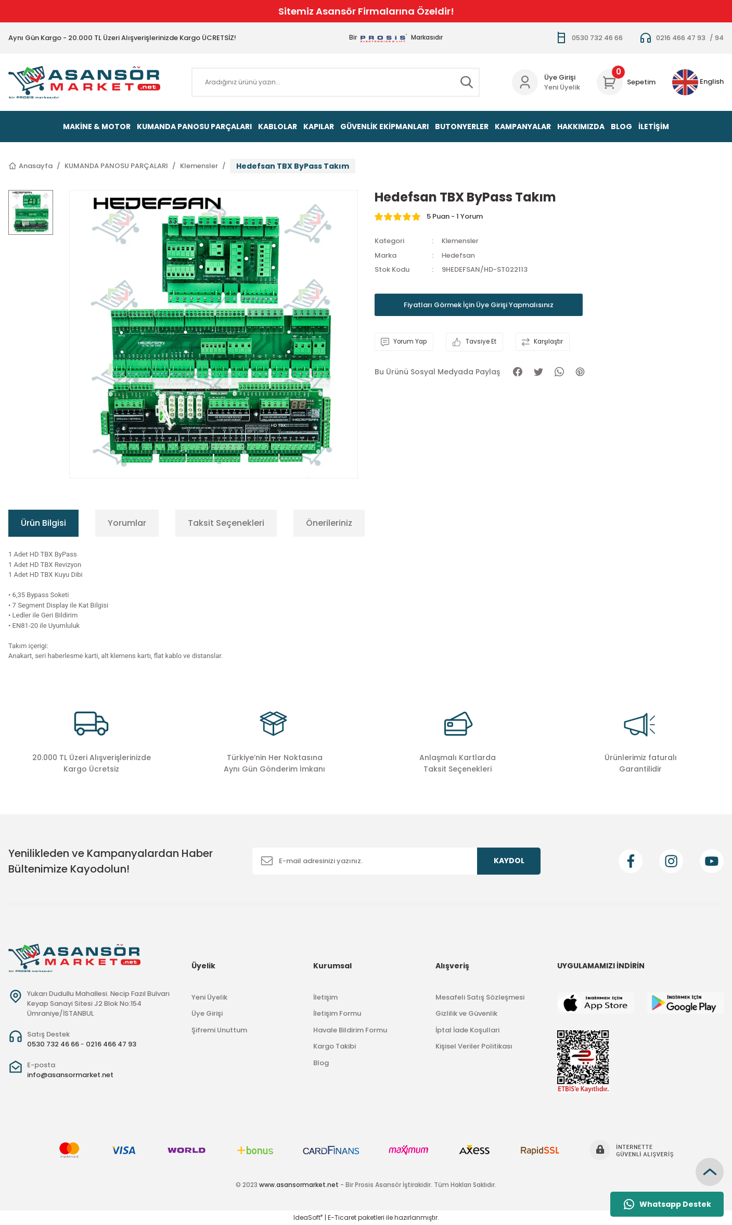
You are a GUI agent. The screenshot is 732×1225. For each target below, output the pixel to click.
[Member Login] (525, 82)
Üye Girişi (207, 1013)
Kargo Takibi (334, 1046)
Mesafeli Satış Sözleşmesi (479, 997)
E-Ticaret (342, 1217)
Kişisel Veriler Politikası (473, 1046)
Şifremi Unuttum (219, 1030)
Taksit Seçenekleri (226, 523)
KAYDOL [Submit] (509, 860)
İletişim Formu (337, 1013)
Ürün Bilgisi (43, 523)
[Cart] (626, 82)
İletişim (325, 997)
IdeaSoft (308, 1217)
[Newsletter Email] (396, 861)
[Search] (335, 82)
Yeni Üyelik (562, 87)
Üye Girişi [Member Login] (559, 77)
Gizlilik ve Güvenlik (466, 1013)
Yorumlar (127, 523)
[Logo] (84, 82)
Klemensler (461, 241)
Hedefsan (458, 255)
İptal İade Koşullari (467, 1030)
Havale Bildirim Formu (350, 1030)
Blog (321, 1063)
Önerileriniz (329, 523)
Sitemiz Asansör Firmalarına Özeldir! (366, 11)
